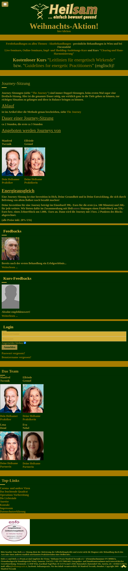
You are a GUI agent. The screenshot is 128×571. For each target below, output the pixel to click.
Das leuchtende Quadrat (14, 491)
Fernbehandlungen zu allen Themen (26, 43)
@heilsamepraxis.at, (19, 566)
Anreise (4, 501)
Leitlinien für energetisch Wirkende (81, 59)
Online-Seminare (32, 50)
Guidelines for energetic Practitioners (58, 65)
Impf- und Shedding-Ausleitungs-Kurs (65, 50)
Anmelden (9, 347)
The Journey (39, 93)
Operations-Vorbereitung (14, 494)
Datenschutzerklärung (13, 511)
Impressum (6, 508)
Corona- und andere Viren (15, 488)
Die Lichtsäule (8, 498)
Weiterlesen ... (10, 267)
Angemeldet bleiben (12, 343)
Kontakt (5, 504)
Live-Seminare (13, 50)
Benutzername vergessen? (16, 357)
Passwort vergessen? (13, 353)
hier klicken (64, 31)
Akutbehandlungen (59, 43)
